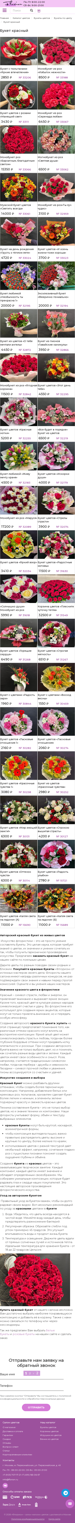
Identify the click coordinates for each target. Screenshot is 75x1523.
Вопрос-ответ (10, 1446)
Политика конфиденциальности (28, 1519)
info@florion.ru (10, 1479)
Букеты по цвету (63, 18)
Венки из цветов (49, 1439)
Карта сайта (54, 1519)
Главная (4, 18)
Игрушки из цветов (51, 1435)
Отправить (36, 1407)
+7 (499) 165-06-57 (30, 1474)
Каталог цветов (21, 18)
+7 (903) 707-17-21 (12, 1474)
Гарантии (8, 1435)
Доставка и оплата (13, 1431)
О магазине (9, 1427)
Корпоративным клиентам (17, 1454)
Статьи (6, 1450)
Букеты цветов (42, 18)
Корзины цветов (49, 1431)
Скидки (7, 1439)
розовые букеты (24, 1334)
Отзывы (7, 1443)
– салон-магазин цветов (36, 1514)
